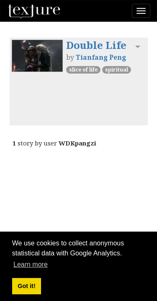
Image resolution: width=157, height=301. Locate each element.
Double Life (96, 45)
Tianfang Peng (101, 57)
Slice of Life (83, 69)
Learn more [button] (30, 264)
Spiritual (116, 69)
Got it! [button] (26, 286)
